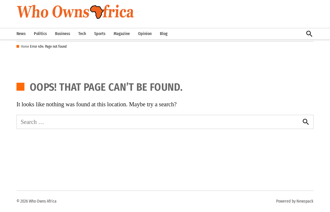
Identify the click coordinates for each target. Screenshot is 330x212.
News (21, 33)
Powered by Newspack (295, 201)
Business (62, 33)
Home (25, 46)
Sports (99, 33)
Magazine (122, 33)
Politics (40, 33)
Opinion (145, 33)
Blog (164, 33)
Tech (82, 33)
